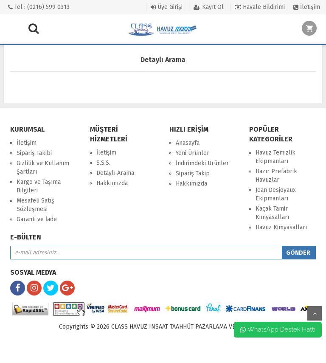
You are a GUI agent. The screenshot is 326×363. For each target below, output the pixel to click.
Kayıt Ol (209, 7)
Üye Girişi (167, 7)
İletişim (306, 7)
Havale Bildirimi (260, 7)
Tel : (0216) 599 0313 (39, 7)
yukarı (314, 313)
